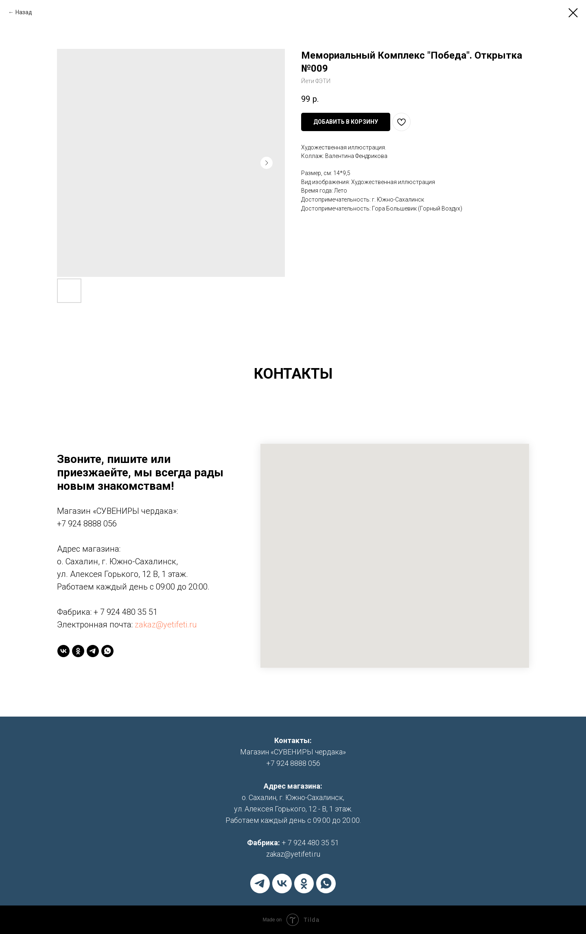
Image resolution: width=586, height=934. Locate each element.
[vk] (63, 651)
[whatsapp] (107, 651)
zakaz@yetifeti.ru (166, 624)
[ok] (78, 651)
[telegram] (93, 651)
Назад (23, 12)
